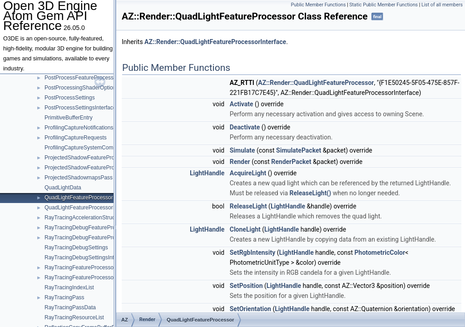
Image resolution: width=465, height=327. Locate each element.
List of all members (442, 5)
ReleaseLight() (310, 193)
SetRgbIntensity (253, 252)
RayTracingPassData (70, 307)
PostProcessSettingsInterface (80, 107)
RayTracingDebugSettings (76, 247)
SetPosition (246, 285)
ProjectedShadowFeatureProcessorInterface (98, 167)
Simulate (242, 150)
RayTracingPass (64, 297)
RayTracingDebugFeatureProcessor (88, 227)
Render (240, 161)
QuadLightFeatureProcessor (79, 197)
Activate (241, 104)
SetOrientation (250, 308)
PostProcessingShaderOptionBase (87, 87)
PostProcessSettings (70, 97)
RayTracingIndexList (69, 287)
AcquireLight (248, 173)
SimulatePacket (298, 150)
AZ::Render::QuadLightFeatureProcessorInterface (215, 41)
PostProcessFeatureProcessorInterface (92, 77)
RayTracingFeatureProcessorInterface (91, 277)
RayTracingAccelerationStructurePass (90, 217)
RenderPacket (291, 161)
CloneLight (245, 229)
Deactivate (245, 127)
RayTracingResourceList (74, 317)
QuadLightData (63, 187)
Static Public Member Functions (383, 5)
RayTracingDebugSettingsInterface (87, 257)
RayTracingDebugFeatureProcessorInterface (99, 237)
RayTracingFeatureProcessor (80, 267)
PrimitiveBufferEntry (69, 117)
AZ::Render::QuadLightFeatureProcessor (316, 82)
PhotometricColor (380, 252)
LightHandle (207, 173)
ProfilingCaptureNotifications (79, 127)
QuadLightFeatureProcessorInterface (89, 207)
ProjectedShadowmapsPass (79, 177)
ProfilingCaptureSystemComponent (87, 147)
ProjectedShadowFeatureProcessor (87, 157)
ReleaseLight (248, 206)
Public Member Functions (318, 5)
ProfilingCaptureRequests (76, 137)
